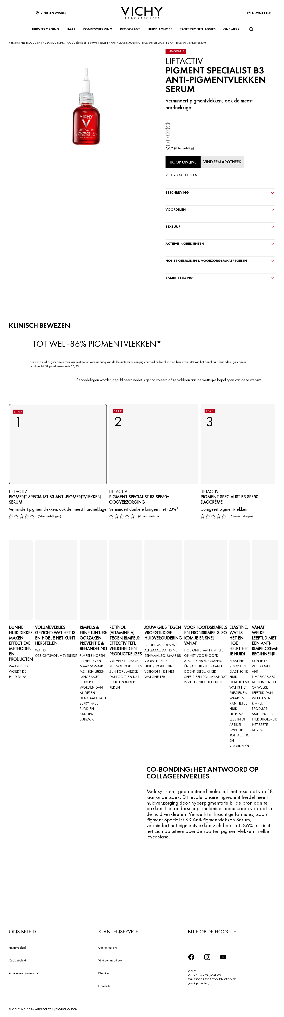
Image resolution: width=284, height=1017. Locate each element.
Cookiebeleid (17, 959)
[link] (180, 136)
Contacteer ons (107, 946)
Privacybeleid (17, 946)
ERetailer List (105, 972)
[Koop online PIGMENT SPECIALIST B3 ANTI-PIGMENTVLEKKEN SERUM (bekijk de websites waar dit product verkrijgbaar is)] (183, 162)
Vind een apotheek (110, 959)
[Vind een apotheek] (224, 161)
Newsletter (104, 985)
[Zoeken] (251, 29)
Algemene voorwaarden (24, 972)
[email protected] (198, 982)
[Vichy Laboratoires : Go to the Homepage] (142, 13)
